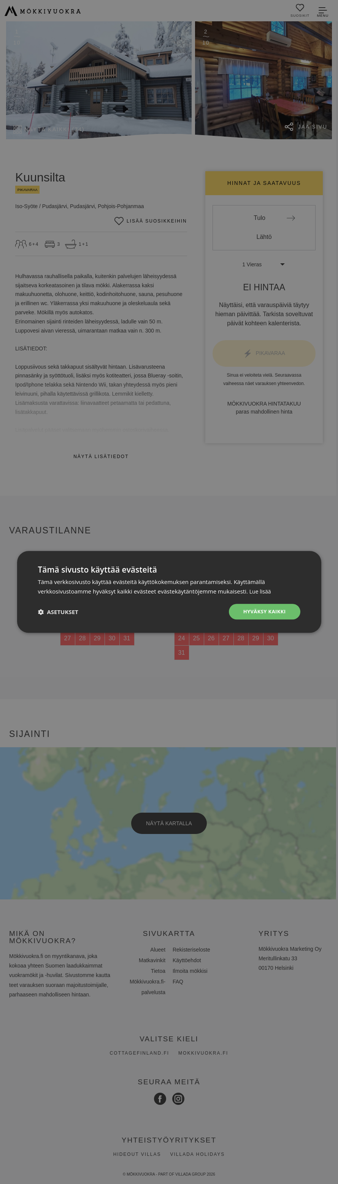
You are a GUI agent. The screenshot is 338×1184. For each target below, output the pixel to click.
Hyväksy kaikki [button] (263, 611)
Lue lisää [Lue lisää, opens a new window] (261, 591)
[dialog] (169, 592)
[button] (58, 611)
